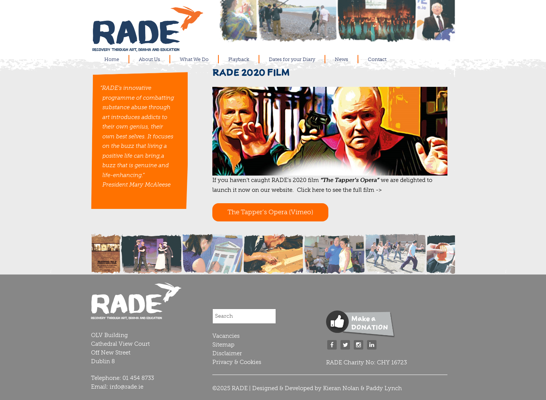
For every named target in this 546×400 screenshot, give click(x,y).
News (341, 59)
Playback (238, 59)
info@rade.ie (126, 386)
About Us (149, 59)
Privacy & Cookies (236, 362)
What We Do (194, 59)
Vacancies (226, 336)
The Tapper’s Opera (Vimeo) (270, 212)
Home (111, 59)
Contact (377, 59)
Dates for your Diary (292, 59)
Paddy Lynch (384, 388)
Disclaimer (227, 353)
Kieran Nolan (341, 388)
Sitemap (223, 344)
